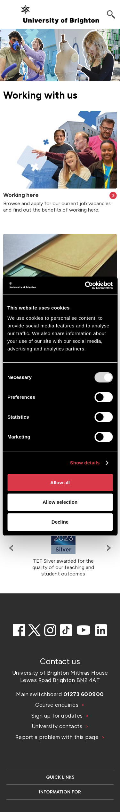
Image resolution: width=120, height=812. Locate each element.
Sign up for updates (57, 715)
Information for (60, 792)
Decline (60, 522)
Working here (21, 194)
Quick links (60, 777)
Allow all (60, 482)
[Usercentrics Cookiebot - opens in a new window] (85, 285)
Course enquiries (57, 705)
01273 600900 (83, 694)
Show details (85, 462)
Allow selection (60, 502)
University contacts (57, 726)
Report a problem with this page (57, 737)
